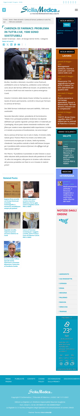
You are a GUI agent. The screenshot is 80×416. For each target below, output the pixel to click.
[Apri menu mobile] (76, 10)
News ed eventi (18, 20)
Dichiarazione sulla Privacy (54, 380)
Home (10, 20)
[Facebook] (4, 44)
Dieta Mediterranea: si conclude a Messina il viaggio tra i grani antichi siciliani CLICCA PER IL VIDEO (69, 155)
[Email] (18, 44)
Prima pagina (9, 380)
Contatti (31, 379)
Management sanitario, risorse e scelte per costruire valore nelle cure (66, 69)
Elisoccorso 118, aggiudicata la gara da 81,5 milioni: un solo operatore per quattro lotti (66, 85)
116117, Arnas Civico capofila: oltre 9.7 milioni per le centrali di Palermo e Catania (67, 120)
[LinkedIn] (11, 44)
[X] (7, 44)
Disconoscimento (72, 379)
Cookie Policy (41, 380)
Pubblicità (19, 379)
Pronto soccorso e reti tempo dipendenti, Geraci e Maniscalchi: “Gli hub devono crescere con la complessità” (67, 103)
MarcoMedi (46, 412)
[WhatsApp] (15, 44)
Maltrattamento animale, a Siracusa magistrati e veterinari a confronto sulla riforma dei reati (70, 194)
